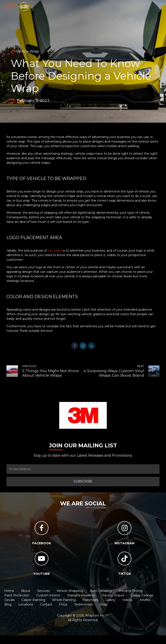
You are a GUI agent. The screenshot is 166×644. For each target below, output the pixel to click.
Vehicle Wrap (27, 51)
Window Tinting (130, 591)
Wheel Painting (64, 600)
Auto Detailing (101, 591)
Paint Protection (16, 595)
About (25, 591)
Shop (103, 604)
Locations (25, 604)
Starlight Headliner (81, 595)
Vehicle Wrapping (70, 591)
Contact (46, 604)
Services (43, 591)
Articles (144, 600)
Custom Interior (48, 595)
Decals (9, 600)
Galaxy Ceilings (142, 595)
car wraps (55, 250)
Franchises (90, 600)
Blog (7, 604)
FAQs (63, 604)
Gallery (110, 600)
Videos (127, 600)
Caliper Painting (33, 600)
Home (9, 591)
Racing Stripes (113, 595)
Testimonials (83, 604)
